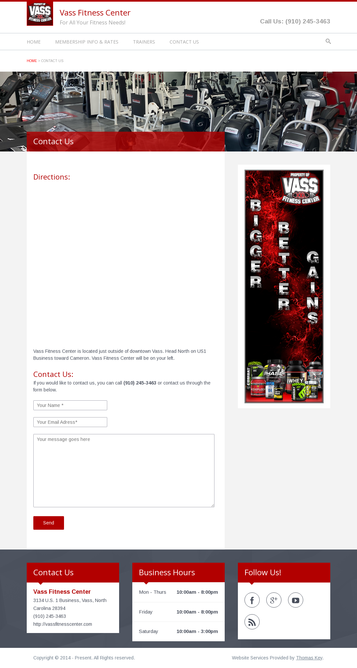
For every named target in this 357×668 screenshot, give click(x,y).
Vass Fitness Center (95, 12)
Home (34, 42)
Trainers (144, 42)
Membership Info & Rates (86, 42)
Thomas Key (309, 657)
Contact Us (184, 42)
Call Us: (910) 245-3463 (295, 21)
